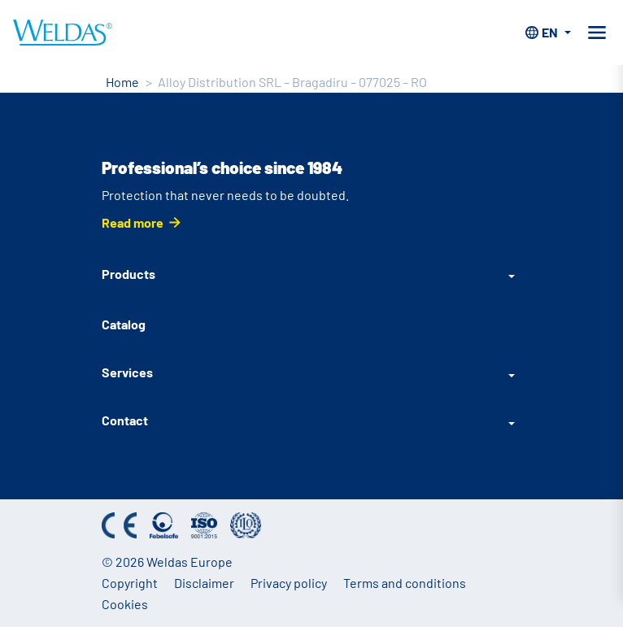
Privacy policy (289, 582)
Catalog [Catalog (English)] (124, 324)
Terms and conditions (404, 582)
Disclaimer (204, 582)
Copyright (130, 582)
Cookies (125, 604)
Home (122, 81)
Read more (132, 222)
